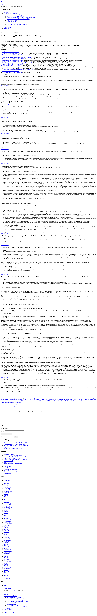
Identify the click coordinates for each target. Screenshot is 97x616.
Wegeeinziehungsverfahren (7, 402)
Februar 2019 (7, 518)
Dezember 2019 (7, 505)
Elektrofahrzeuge (10, 399)
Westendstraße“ (18, 402)
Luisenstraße (33, 400)
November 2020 (8, 490)
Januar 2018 (7, 536)
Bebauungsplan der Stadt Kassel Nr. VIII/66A (13, 58)
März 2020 (6, 501)
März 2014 (6, 573)
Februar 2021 (7, 486)
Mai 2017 (6, 546)
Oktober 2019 (7, 508)
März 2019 (6, 517)
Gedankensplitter (8, 27)
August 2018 (7, 527)
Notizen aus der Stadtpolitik (10, 13)
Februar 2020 (7, 502)
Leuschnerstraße (16, 400)
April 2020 (6, 499)
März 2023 (6, 480)
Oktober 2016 (7, 554)
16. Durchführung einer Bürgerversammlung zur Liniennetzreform (17, 69)
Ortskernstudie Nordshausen (9, 56)
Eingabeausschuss (8, 464)
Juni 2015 (6, 566)
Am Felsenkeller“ (52, 398)
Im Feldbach (60, 399)
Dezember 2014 (7, 569)
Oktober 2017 (7, 540)
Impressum (6, 28)
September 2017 (8, 542)
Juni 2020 (6, 497)
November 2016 (8, 552)
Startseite (6, 12)
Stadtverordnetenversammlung (14, 15)
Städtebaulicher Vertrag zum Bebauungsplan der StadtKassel (16, 57)
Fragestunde (10, 25)
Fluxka (19, 39)
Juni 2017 (6, 544)
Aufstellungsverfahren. (63, 398)
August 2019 (7, 510)
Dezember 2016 (7, 551)
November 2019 (8, 506)
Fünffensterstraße (31, 399)
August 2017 (7, 543)
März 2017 (6, 547)
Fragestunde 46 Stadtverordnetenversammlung (15, 448)
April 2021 (6, 483)
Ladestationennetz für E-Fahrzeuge (82, 399)
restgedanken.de (4, 3)
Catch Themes (12, 594)
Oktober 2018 (7, 524)
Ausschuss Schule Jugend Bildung (15, 23)
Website (2, 433)
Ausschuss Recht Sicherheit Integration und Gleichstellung (21, 17)
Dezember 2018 (7, 521)
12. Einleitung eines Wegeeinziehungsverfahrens (12, 67)
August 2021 (7, 482)
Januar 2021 (7, 487)
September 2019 (8, 509)
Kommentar (4, 424)
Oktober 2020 (7, 491)
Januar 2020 (7, 504)
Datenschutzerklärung (9, 29)
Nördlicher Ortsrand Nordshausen (56, 400)
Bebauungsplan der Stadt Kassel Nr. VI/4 (12, 54)
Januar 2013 (7, 578)
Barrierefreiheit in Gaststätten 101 (10, 71)
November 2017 (8, 539)
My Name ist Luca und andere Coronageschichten (16, 447)
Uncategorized (7, 475)
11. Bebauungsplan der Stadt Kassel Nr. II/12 (12, 65)
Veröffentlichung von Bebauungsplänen (12, 72)
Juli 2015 (6, 565)
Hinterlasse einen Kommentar (28, 39)
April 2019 (6, 516)
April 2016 (6, 561)
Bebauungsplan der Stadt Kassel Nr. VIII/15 (12, 61)
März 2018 (6, 533)
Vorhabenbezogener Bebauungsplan (10, 53)
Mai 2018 (6, 531)
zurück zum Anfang (5, 85)
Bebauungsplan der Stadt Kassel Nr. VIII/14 (12, 60)
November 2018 (8, 523)
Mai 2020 (6, 498)
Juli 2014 (6, 571)
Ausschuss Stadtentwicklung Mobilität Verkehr (18, 19)
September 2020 (8, 493)
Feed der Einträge (8, 587)
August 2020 (7, 494)
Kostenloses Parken (68, 399)
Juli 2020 (6, 495)
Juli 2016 (6, 556)
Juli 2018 (6, 528)
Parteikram (6, 472)
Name (2, 427)
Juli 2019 (6, 512)
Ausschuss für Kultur (12, 20)
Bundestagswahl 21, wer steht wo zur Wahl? (14, 446)
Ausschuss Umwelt (11, 21)
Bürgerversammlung (82, 398)
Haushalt (6, 469)
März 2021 (6, 485)
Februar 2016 (7, 562)
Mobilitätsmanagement (42, 400)
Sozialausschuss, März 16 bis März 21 (13, 450)
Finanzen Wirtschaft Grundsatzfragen (16, 16)
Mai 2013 (6, 577)
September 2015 (8, 563)
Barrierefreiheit (73, 398)
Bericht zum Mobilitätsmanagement (10, 52)
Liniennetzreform (25, 400)
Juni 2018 (6, 529)
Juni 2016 (6, 558)
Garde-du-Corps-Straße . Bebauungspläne (46, 399)
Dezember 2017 (7, 537)
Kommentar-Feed (8, 588)
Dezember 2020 (7, 489)
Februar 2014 (7, 574)
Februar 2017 (7, 548)
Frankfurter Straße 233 (20, 399)
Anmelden (6, 586)
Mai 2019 (6, 514)
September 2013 (8, 575)
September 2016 (8, 555)
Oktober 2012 (7, 580)
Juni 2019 (6, 513)
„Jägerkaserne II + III (43, 398)
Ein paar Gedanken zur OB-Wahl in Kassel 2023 (15, 444)
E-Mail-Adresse (5, 430)
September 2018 (8, 525)
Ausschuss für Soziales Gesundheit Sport (17, 24)
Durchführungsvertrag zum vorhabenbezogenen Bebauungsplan (17, 62)
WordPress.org (7, 590)
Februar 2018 (7, 535)
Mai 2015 (6, 567)
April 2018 (6, 532)
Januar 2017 (7, 550)
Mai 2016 (6, 559)
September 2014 (8, 570)
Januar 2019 (7, 520)
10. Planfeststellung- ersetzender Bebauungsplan (12, 64)
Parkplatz (82, 400)
